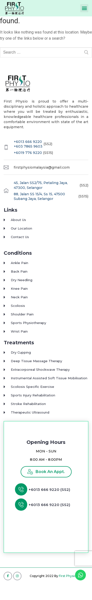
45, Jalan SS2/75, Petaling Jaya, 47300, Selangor (41, 193)
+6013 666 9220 (28, 150)
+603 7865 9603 (28, 154)
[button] (84, 8)
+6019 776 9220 (28, 161)
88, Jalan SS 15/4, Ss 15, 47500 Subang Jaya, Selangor (39, 204)
